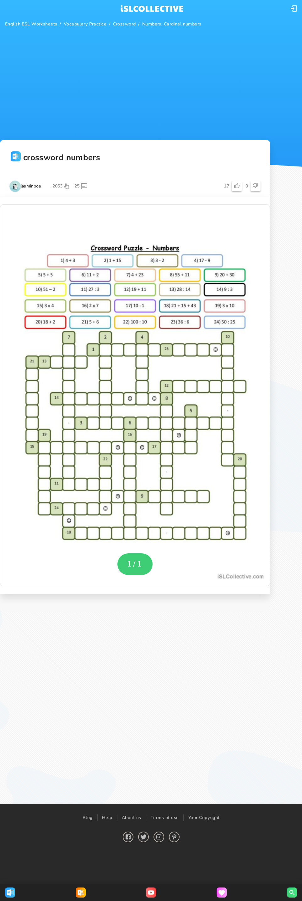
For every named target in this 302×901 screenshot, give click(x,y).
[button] (294, 8)
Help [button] (107, 818)
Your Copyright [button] (204, 818)
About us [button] (131, 818)
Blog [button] (88, 818)
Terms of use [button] (165, 818)
